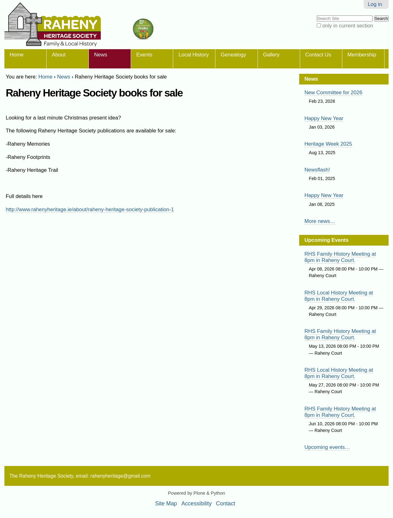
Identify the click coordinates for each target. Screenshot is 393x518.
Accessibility (196, 503)
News (100, 55)
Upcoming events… (327, 447)
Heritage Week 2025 (328, 144)
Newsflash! (317, 170)
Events (144, 55)
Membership (361, 55)
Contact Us (318, 55)
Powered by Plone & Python (196, 493)
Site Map (166, 503)
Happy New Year (324, 118)
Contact (225, 503)
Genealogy (233, 55)
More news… (320, 221)
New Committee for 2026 (333, 93)
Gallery (271, 55)
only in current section (347, 26)
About (59, 55)
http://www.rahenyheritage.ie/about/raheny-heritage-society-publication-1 (90, 209)
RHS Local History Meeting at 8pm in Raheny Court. (339, 296)
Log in (375, 4)
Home (17, 55)
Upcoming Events (327, 240)
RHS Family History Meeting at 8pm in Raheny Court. (340, 257)
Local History (194, 55)
